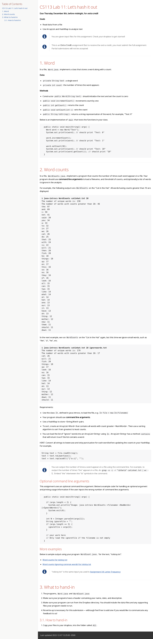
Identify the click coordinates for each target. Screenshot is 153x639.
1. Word (5, 11)
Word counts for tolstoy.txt (55, 559)
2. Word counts (8, 14)
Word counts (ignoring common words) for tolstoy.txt (67, 564)
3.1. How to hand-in (12, 20)
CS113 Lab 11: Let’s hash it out (14, 8)
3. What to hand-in (10, 17)
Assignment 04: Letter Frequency (105, 571)
